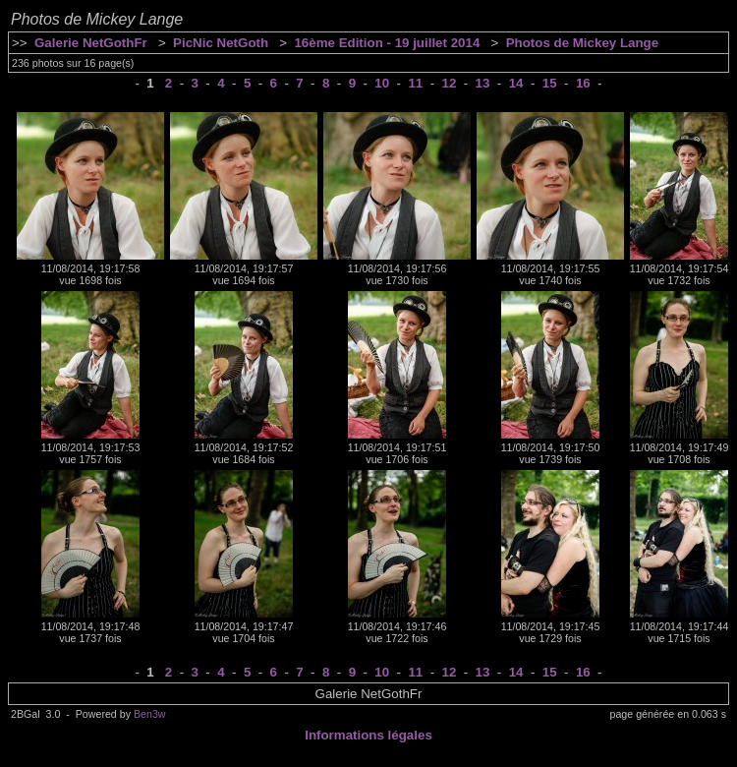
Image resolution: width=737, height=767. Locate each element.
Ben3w (150, 714)
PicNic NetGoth (220, 42)
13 (483, 83)
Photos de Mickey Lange (582, 42)
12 (449, 83)
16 (583, 83)
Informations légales (368, 735)
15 (549, 83)
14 (516, 83)
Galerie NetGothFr (90, 42)
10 (381, 83)
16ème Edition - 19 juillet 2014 (387, 42)
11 (415, 83)
